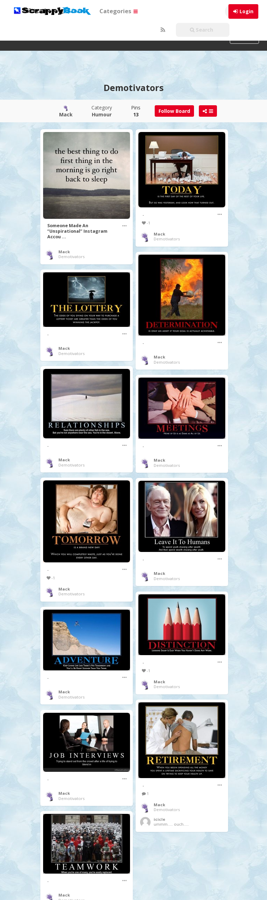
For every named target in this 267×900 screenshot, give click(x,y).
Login (246, 11)
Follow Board (174, 111)
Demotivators (71, 256)
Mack (64, 251)
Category (101, 111)
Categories (118, 11)
